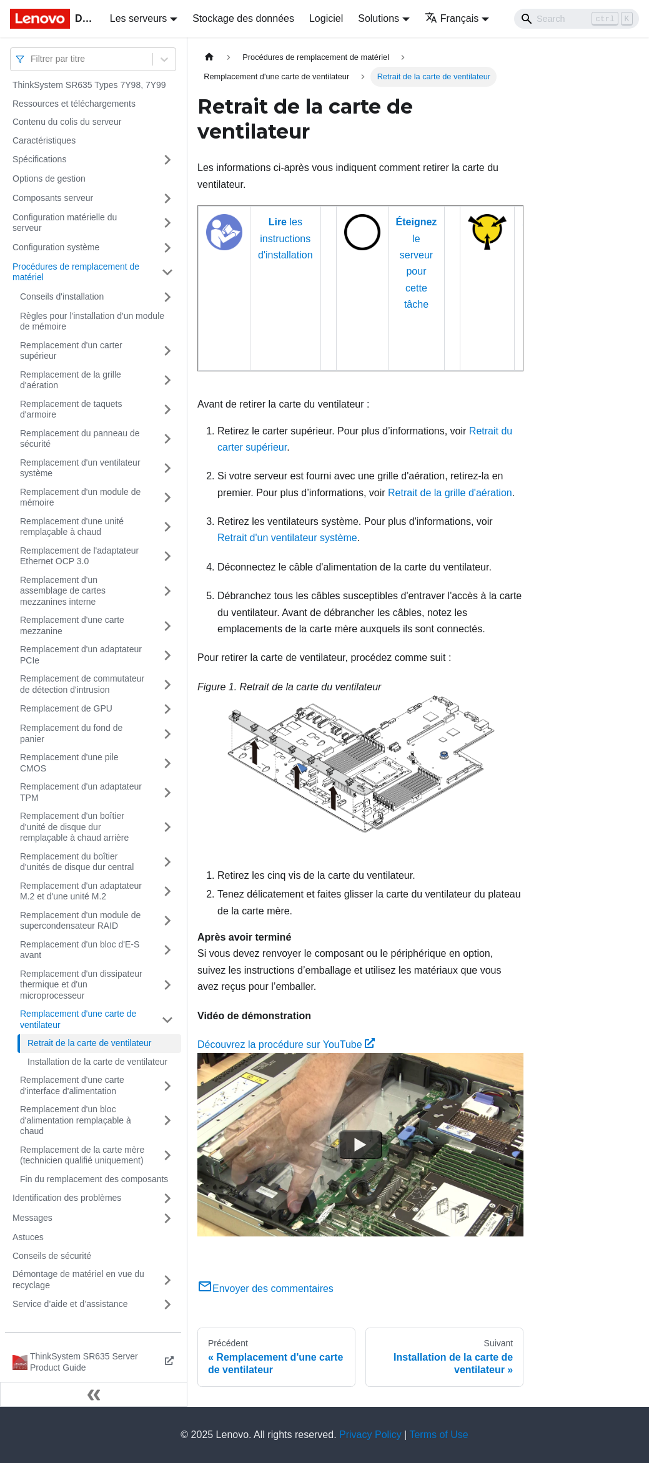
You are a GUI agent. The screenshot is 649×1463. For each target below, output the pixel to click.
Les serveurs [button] (138, 18)
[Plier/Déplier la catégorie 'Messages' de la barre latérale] (167, 1218)
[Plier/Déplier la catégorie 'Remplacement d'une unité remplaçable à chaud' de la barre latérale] (167, 527)
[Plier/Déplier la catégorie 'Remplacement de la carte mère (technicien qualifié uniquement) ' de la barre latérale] (167, 1155)
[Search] (576, 19)
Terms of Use (438, 1434)
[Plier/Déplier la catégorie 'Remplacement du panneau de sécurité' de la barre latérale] (167, 439)
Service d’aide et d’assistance (69, 1304)
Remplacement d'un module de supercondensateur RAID (80, 920)
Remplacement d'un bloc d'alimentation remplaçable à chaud (75, 1120)
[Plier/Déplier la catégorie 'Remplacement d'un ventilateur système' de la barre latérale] (167, 468)
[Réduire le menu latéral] (93, 1394)
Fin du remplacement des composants (94, 1179)
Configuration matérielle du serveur (64, 222)
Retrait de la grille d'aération (450, 492)
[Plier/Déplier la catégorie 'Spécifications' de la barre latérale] (167, 160)
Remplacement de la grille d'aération (70, 380)
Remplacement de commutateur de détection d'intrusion (82, 684)
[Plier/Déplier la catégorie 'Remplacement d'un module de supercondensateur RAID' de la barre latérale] (167, 921)
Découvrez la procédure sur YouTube (286, 1044)
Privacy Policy (370, 1434)
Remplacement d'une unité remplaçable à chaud (72, 526)
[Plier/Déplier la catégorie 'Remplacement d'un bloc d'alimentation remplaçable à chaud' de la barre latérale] (167, 1120)
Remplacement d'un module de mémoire (80, 497)
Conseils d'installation (62, 296)
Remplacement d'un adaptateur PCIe (81, 654)
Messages (32, 1218)
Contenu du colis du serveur (66, 122)
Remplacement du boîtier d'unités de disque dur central (77, 862)
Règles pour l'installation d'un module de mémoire (92, 321)
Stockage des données (243, 18)
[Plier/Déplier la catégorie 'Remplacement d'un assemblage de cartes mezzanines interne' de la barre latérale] (167, 591)
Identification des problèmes (66, 1198)
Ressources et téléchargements (74, 104)
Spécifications (39, 159)
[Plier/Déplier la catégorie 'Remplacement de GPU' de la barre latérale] (167, 709)
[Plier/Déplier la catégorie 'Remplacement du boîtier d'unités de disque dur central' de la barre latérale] (167, 862)
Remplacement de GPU (66, 708)
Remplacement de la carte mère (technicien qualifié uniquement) (82, 1155)
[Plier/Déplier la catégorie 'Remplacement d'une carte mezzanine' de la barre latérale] (167, 625)
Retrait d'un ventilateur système (287, 537)
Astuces (28, 1237)
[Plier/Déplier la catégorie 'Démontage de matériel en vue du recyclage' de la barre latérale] (167, 1279)
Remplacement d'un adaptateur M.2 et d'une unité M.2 (81, 891)
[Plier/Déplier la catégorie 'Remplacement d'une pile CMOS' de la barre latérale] (167, 763)
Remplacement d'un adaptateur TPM (81, 792)
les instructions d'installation (285, 238)
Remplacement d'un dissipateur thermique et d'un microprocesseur (81, 985)
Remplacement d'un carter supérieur (71, 350)
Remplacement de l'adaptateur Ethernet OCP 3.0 (79, 556)
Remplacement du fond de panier (71, 733)
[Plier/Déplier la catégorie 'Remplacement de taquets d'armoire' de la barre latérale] (167, 409)
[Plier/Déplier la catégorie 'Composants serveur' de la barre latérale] (167, 198)
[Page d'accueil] (209, 57)
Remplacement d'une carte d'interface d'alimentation (72, 1085)
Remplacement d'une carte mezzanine (72, 625)
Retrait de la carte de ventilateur (89, 1043)
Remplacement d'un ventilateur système (80, 468)
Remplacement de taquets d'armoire (71, 409)
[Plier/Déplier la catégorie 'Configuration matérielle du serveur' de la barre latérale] (167, 223)
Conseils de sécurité (51, 1256)
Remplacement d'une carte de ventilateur (78, 1019)
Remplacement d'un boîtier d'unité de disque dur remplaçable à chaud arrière (74, 827)
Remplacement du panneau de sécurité (79, 438)
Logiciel (326, 18)
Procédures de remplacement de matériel (75, 272)
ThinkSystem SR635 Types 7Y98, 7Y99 (89, 85)
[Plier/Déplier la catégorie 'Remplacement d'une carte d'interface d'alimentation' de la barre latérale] (167, 1085)
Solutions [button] (378, 18)
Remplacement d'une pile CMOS (69, 762)
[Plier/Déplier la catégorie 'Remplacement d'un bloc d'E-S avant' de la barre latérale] (167, 950)
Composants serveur (52, 198)
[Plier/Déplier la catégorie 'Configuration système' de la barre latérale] (167, 248)
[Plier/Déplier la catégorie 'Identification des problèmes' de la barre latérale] (167, 1198)
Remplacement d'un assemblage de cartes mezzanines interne (63, 591)
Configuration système (55, 247)
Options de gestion (49, 178)
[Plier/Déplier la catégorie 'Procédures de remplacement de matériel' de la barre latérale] (167, 272)
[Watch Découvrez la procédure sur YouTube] (360, 1144)
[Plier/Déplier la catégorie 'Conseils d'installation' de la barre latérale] (167, 297)
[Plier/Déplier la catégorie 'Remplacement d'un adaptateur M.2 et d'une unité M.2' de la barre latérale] (167, 891)
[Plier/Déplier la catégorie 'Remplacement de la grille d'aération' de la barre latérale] (167, 380)
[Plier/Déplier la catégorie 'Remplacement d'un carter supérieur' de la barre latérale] (167, 351)
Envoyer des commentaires (265, 1288)
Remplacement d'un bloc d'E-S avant (79, 950)
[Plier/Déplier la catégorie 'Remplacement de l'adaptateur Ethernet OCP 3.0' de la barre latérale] (167, 556)
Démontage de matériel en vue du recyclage (78, 1279)
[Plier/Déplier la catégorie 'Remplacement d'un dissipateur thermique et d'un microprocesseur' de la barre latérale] (167, 985)
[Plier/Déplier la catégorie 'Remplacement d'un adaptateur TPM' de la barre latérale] (167, 792)
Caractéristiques (44, 140)
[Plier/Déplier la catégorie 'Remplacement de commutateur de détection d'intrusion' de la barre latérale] (167, 684)
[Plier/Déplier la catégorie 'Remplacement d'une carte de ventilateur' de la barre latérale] (167, 1019)
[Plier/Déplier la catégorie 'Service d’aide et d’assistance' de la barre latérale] (167, 1304)
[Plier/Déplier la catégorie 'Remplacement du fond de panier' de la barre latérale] (167, 733)
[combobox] (32, 59)
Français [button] (451, 18)
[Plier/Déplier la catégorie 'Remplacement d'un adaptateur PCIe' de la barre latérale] (167, 655)
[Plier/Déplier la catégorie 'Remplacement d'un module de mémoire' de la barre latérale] (167, 497)
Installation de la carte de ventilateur (97, 1062)
